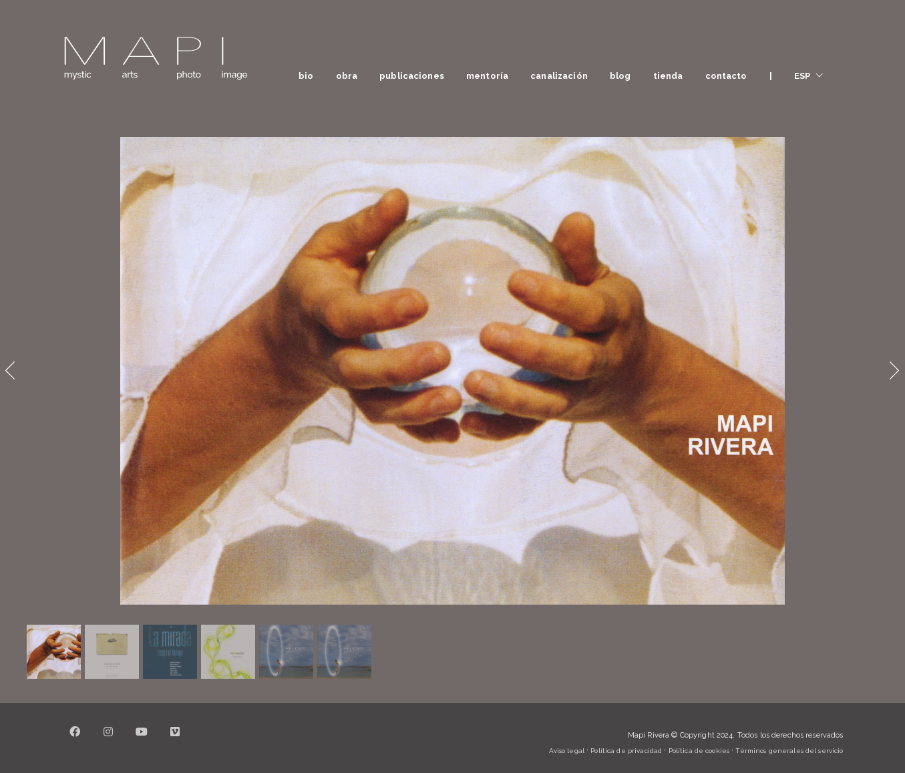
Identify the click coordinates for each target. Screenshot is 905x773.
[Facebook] (75, 739)
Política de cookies (699, 750)
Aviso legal (566, 750)
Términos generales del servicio (789, 750)
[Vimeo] (175, 739)
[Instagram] (109, 739)
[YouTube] (142, 739)
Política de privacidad (626, 750)
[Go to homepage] (155, 58)
